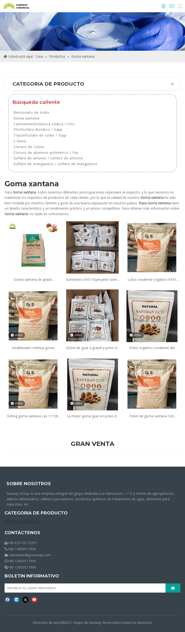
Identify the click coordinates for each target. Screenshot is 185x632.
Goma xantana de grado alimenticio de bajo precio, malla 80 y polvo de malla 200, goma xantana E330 (33, 279)
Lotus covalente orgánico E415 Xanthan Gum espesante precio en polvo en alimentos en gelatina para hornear (152, 279)
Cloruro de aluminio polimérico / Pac (46, 152)
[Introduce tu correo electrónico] (84, 588)
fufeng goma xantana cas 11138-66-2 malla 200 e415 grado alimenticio (33, 416)
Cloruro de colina (28, 146)
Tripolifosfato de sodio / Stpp (39, 135)
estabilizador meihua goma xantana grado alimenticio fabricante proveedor (33, 347)
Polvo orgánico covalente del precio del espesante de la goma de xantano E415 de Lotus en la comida (151, 347)
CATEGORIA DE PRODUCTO (36, 513)
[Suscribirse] (172, 588)
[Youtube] (34, 599)
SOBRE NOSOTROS (29, 483)
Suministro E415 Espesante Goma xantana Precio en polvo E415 (92, 279)
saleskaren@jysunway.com (30, 555)
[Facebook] (8, 599)
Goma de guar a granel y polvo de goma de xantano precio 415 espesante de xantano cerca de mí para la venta (92, 347)
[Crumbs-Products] (92, 31)
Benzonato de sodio (31, 112)
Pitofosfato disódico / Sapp (38, 129)
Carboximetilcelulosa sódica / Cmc (44, 124)
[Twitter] (25, 599)
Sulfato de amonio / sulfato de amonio (48, 158)
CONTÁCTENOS (22, 532)
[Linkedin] (16, 599)
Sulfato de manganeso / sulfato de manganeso (55, 164)
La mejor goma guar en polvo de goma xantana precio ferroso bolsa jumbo (92, 416)
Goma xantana (26, 118)
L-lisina (19, 141)
